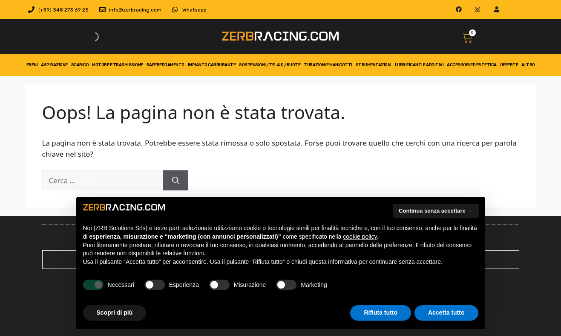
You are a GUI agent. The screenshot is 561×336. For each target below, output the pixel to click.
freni (32, 64)
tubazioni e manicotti (328, 64)
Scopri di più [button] (115, 312)
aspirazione (54, 64)
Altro (528, 64)
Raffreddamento (165, 64)
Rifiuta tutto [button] (380, 312)
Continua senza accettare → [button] (435, 210)
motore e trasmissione (117, 64)
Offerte (509, 64)
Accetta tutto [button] (446, 312)
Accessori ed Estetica (472, 64)
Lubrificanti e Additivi (419, 64)
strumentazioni (373, 64)
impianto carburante (212, 64)
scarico (80, 64)
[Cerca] (175, 180)
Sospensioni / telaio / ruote (269, 64)
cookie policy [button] (360, 236)
